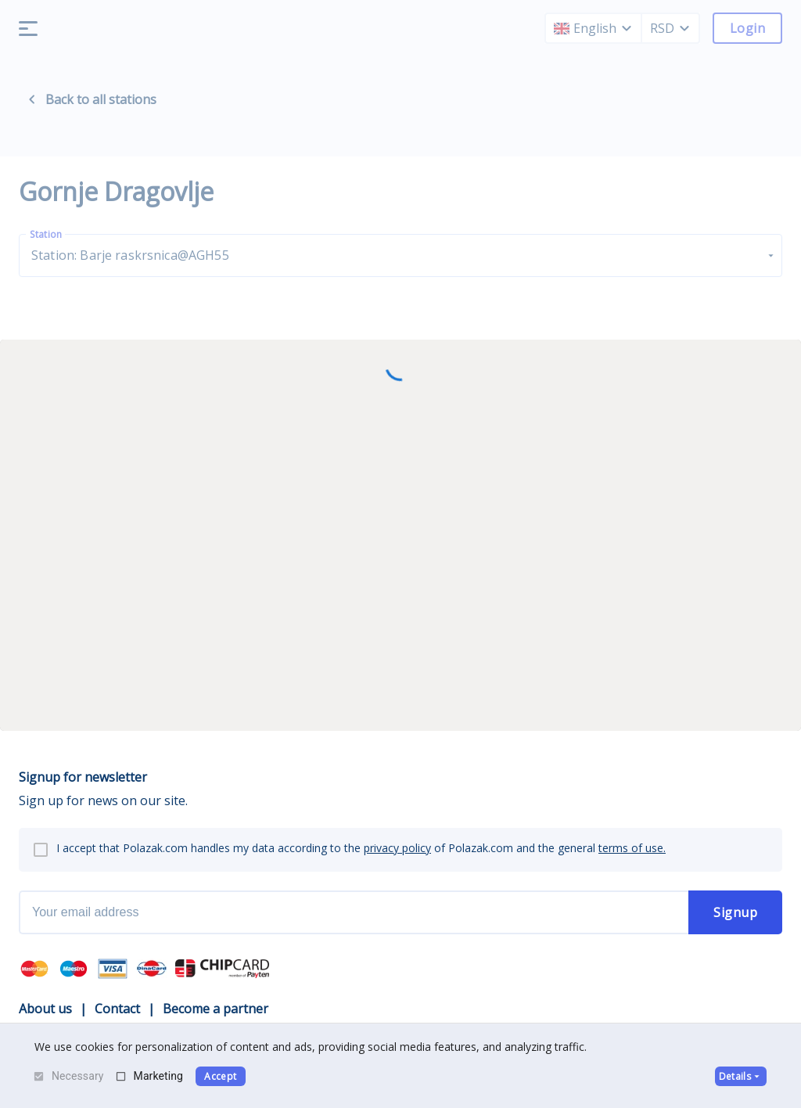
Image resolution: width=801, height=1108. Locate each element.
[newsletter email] (353, 912)
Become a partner (215, 1008)
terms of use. (632, 847)
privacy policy (397, 847)
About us (45, 1008)
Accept (220, 1076)
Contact (117, 1008)
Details (741, 1076)
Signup (735, 912)
